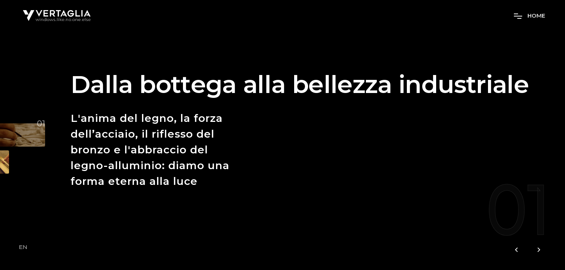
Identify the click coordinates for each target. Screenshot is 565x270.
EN (23, 247)
